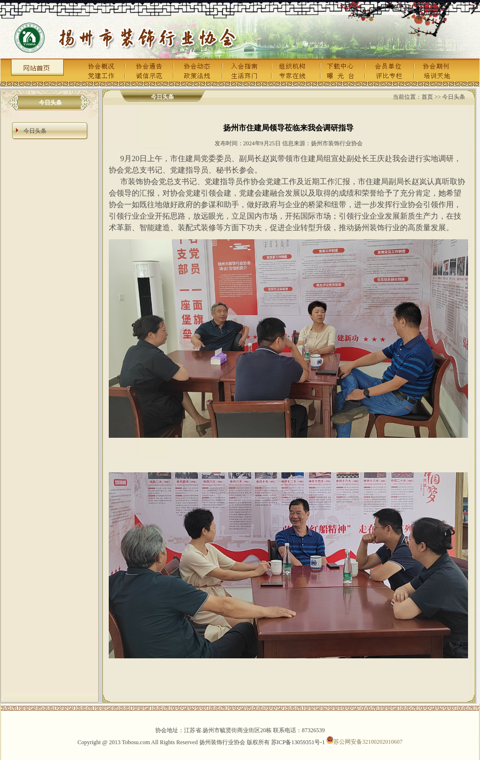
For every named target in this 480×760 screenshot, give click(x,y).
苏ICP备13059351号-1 (298, 741)
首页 (427, 97)
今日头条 (34, 131)
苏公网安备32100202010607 (364, 741)
